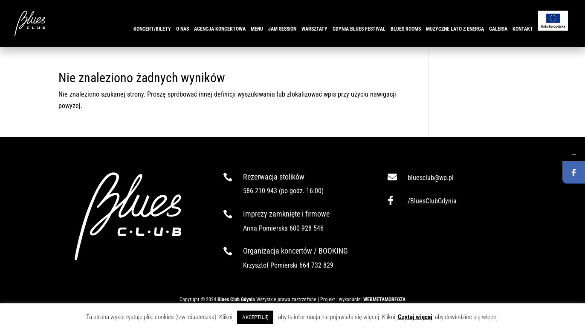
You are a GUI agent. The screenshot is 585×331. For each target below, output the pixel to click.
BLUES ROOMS (406, 29)
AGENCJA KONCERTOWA (220, 29)
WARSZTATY (314, 29)
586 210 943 (260, 191)
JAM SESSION (282, 29)
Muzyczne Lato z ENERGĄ (455, 29)
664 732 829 (316, 265)
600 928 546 (307, 228)
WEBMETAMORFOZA (384, 299)
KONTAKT (523, 29)
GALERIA (498, 29)
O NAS (182, 29)
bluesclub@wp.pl (431, 178)
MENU (257, 29)
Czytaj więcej (415, 317)
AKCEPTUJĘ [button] (255, 317)
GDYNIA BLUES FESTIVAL (359, 29)
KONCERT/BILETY (152, 29)
